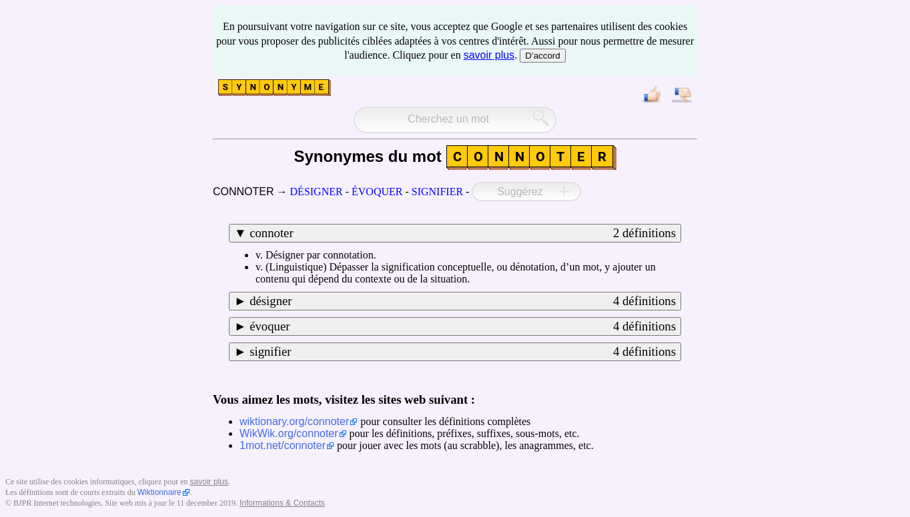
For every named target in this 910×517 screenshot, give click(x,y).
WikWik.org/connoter (289, 433)
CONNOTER (243, 191)
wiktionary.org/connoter (294, 421)
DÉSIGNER (316, 191)
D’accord (542, 56)
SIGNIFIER (437, 191)
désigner (463, 301)
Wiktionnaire (159, 492)
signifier (463, 351)
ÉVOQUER (377, 191)
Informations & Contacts (282, 503)
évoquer (463, 326)
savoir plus (489, 55)
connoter (463, 233)
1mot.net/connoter (283, 445)
